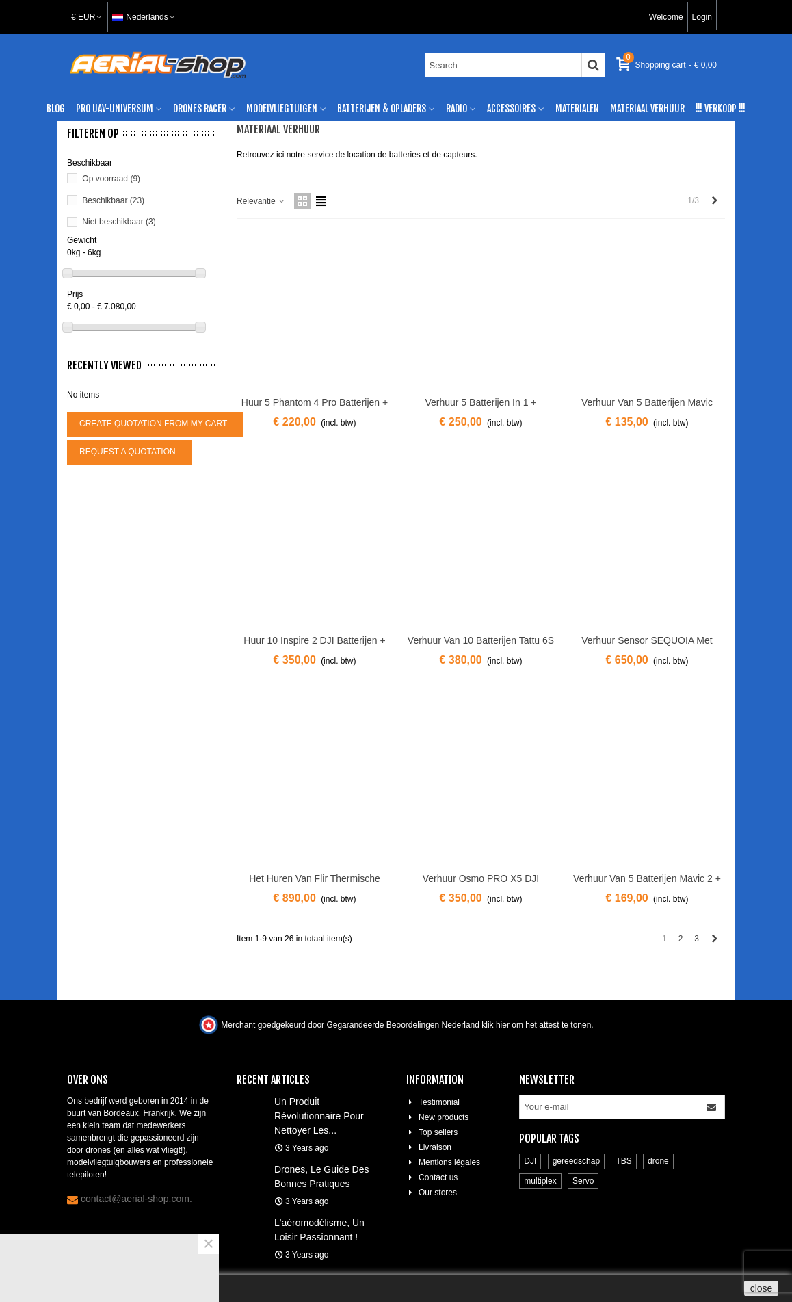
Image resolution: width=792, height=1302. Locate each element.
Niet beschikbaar (118, 221)
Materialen (577, 108)
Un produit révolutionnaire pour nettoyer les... (319, 1116)
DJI (530, 1161)
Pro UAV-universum (114, 108)
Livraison (428, 1147)
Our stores (431, 1192)
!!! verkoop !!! (720, 108)
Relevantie (261, 201)
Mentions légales (443, 1162)
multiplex (540, 1181)
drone (658, 1161)
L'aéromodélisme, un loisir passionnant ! (319, 1229)
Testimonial (433, 1102)
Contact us (432, 1177)
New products (437, 1117)
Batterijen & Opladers (381, 108)
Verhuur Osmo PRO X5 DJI (481, 878)
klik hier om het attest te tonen (536, 1025)
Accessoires (511, 108)
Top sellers (432, 1132)
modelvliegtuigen (281, 108)
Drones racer (199, 108)
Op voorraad (111, 178)
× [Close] (208, 1244)
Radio (456, 108)
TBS (623, 1161)
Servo (583, 1181)
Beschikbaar (113, 200)
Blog (56, 108)
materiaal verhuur (647, 108)
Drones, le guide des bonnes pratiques (321, 1176)
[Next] (714, 201)
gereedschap (576, 1161)
